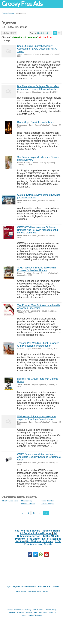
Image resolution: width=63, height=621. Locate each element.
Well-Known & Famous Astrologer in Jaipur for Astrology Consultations (36, 417)
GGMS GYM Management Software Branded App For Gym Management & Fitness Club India (37, 230)
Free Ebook (33, 539)
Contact (55, 586)
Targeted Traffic (51, 530)
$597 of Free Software (27, 530)
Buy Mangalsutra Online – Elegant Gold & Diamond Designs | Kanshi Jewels (38, 87)
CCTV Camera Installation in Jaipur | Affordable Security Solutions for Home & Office (39, 457)
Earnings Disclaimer (16, 612)
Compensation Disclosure (32, 615)
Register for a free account (24, 586)
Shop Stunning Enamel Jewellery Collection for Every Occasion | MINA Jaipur (37, 49)
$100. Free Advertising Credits (42, 542)
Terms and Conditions (47, 612)
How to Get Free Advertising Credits (32, 591)
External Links (31, 612)
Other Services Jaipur (10, 501)
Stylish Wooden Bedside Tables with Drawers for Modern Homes (36, 269)
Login (8, 586)
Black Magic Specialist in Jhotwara (35, 122)
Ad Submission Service (37, 534)
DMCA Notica (38, 610)
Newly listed (42, 33)
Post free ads (44, 586)
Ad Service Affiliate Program (36, 533)
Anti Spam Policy (24, 610)
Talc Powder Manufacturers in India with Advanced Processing (38, 306)
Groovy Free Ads (22, 3)
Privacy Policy (12, 610)
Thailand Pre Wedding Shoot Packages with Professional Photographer (38, 344)
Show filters (9, 33)
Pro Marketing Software (39, 541)
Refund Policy (50, 610)
